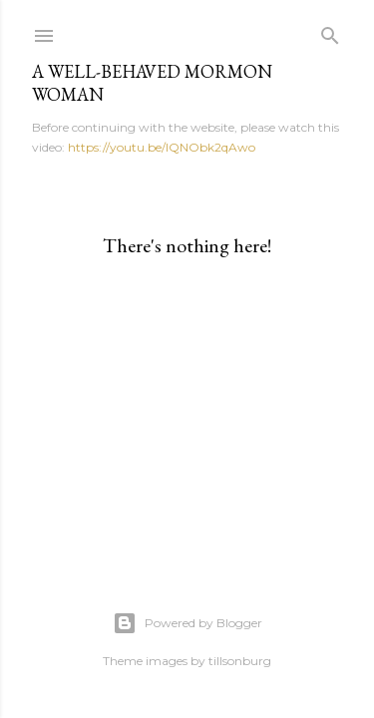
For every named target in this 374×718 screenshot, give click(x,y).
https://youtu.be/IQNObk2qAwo (161, 147)
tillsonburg (239, 660)
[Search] (330, 31)
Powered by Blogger (187, 623)
